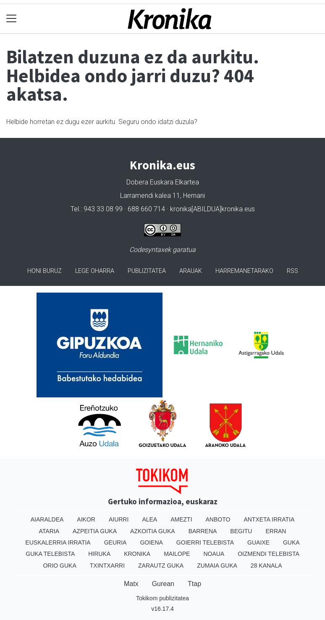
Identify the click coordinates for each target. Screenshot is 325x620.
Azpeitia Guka (95, 531)
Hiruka (99, 553)
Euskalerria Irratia (57, 542)
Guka (291, 542)
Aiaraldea (47, 519)
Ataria (49, 531)
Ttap (194, 583)
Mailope (177, 553)
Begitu (241, 531)
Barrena (203, 531)
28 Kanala (266, 565)
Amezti (181, 519)
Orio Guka (59, 565)
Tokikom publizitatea (162, 598)
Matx (131, 583)
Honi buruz (44, 271)
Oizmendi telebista (268, 553)
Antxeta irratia (269, 519)
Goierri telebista (205, 542)
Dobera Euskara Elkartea (162, 182)
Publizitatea (147, 271)
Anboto (218, 519)
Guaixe (258, 542)
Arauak (190, 271)
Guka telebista (50, 553)
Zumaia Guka (217, 565)
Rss (292, 271)
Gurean (163, 583)
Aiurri (118, 519)
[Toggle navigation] (12, 18)
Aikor (86, 519)
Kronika (137, 553)
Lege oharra (94, 271)
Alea (149, 519)
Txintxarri (107, 565)
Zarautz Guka (160, 565)
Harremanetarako (244, 271)
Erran (275, 531)
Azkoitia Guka (152, 531)
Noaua (213, 553)
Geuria (115, 542)
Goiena (151, 542)
